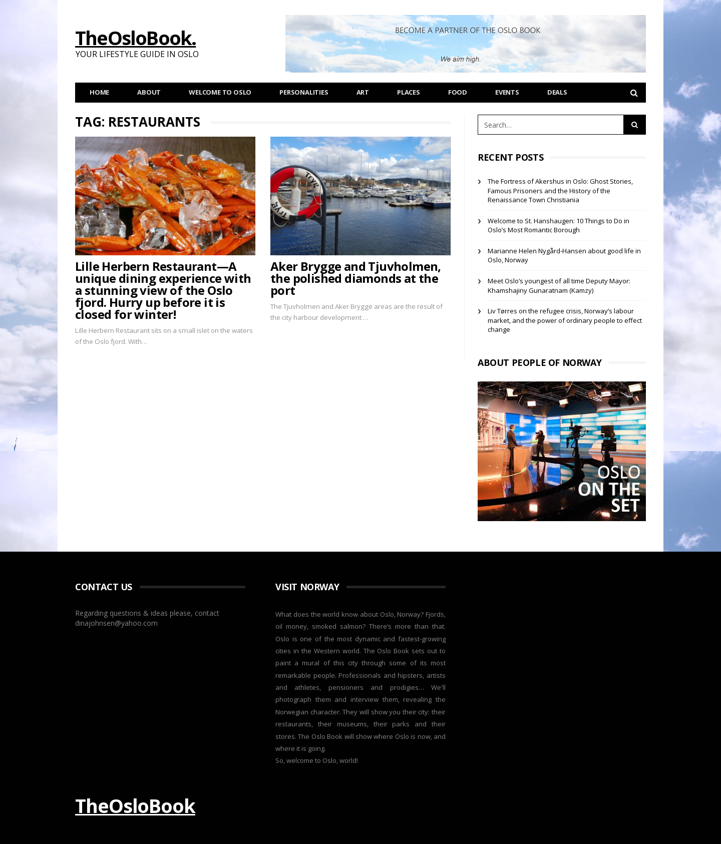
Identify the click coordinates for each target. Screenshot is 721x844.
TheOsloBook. (135, 38)
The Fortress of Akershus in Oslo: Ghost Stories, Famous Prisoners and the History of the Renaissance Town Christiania (560, 190)
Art (362, 92)
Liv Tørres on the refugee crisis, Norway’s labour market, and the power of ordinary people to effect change (565, 320)
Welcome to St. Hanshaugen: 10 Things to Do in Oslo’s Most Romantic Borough (558, 225)
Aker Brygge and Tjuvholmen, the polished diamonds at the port (355, 278)
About (149, 92)
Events (507, 92)
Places (408, 92)
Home (99, 92)
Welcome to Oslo (220, 92)
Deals (557, 92)
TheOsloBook (135, 805)
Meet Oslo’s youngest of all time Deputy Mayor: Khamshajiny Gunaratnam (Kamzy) (559, 285)
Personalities (303, 92)
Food (457, 92)
